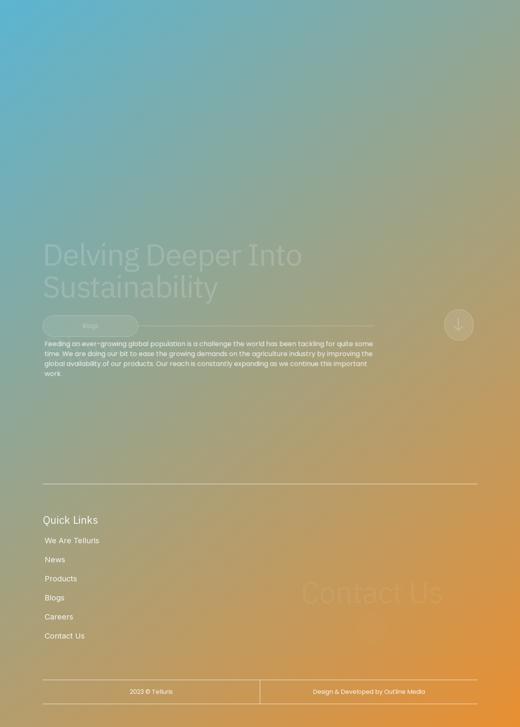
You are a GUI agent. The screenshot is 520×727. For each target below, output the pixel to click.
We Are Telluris (72, 540)
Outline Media (404, 691)
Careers (59, 616)
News (55, 559)
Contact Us (65, 635)
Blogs (54, 597)
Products (61, 578)
